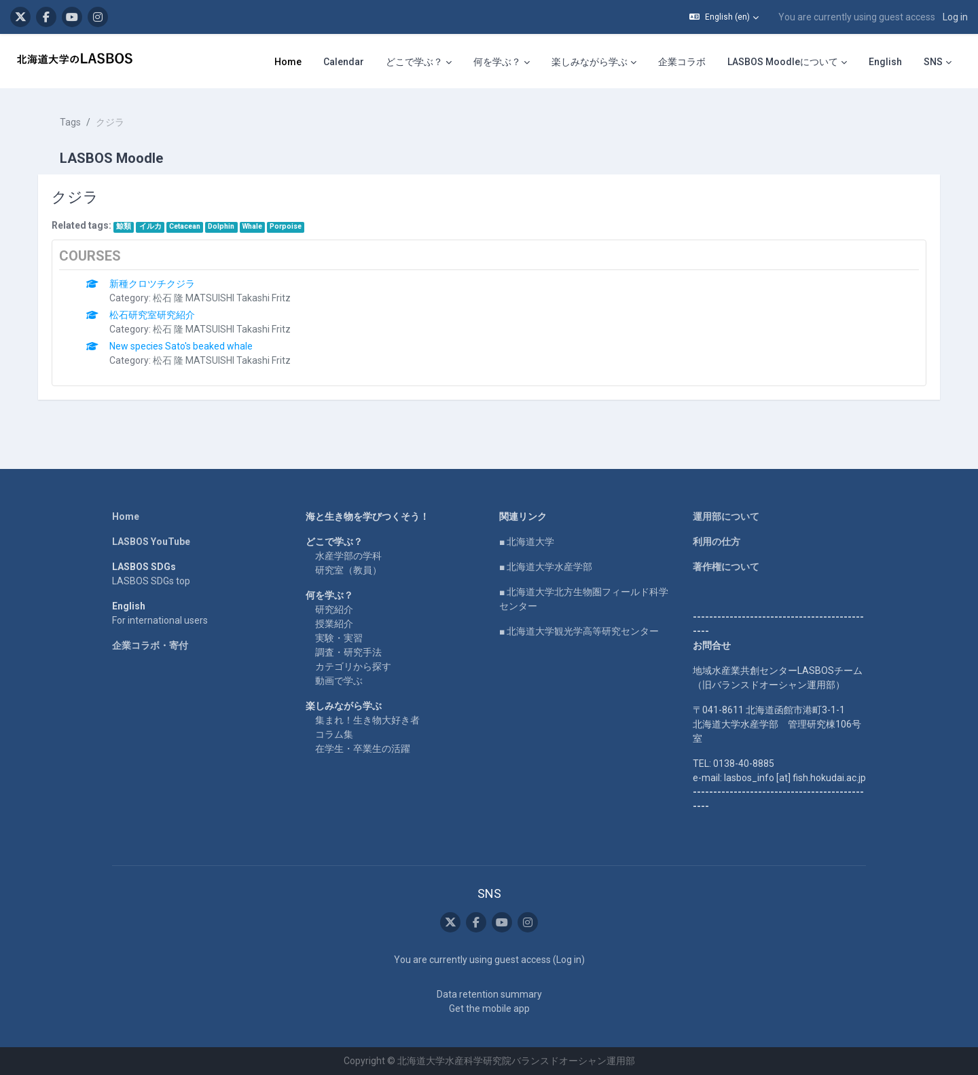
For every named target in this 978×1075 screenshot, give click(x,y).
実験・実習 (339, 638)
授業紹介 (334, 623)
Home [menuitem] (288, 61)
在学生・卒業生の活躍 (362, 748)
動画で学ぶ (339, 680)
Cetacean (184, 226)
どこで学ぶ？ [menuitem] (414, 61)
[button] (724, 17)
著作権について (726, 566)
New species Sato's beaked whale (181, 346)
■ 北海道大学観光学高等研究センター (579, 631)
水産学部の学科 (348, 555)
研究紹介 (334, 609)
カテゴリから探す (353, 666)
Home (125, 516)
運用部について (726, 516)
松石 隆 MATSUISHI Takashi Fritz (222, 298)
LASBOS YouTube (151, 541)
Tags (70, 122)
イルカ (150, 226)
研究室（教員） (348, 570)
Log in (955, 17)
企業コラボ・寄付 (150, 645)
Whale (252, 226)
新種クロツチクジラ (152, 283)
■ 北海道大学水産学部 (545, 566)
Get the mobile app (489, 1008)
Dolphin (221, 226)
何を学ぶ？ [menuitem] (497, 61)
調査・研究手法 (348, 652)
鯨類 (123, 226)
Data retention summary (489, 994)
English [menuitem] (885, 61)
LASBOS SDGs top (151, 581)
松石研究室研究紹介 (152, 314)
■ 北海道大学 (526, 541)
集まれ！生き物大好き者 (367, 720)
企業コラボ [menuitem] (682, 61)
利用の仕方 (716, 541)
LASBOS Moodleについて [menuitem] (782, 61)
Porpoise (286, 226)
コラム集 (334, 734)
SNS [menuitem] (933, 61)
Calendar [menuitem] (343, 61)
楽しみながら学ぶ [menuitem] (589, 61)
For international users (160, 620)
